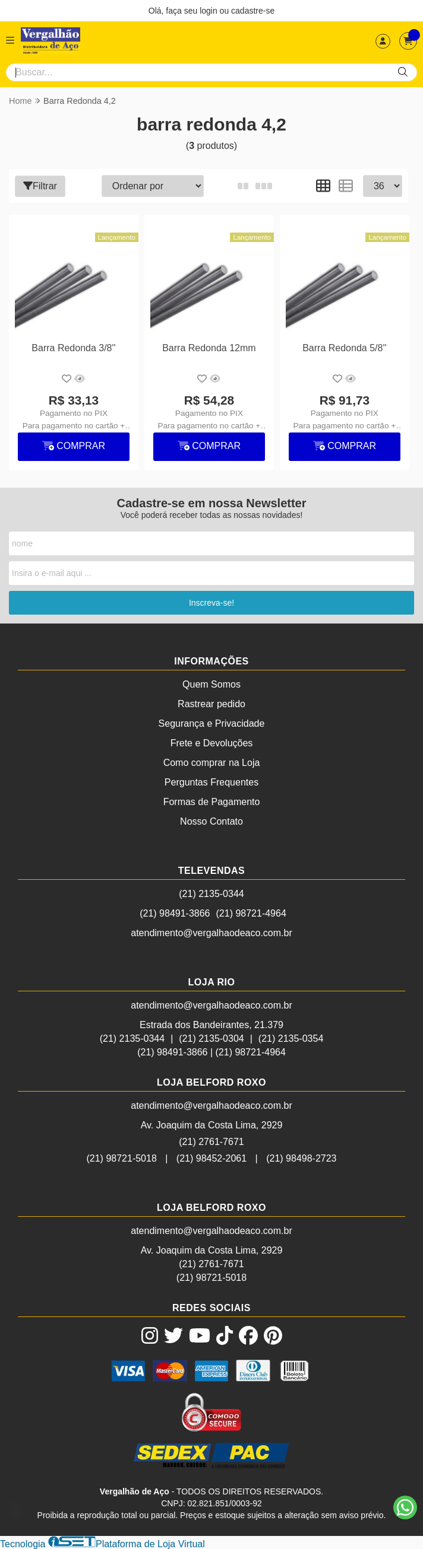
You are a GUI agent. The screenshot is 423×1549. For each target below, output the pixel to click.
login (209, 10)
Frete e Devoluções (212, 742)
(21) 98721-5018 (121, 1158)
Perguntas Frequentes (211, 782)
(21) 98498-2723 (301, 1158)
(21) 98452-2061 (211, 1158)
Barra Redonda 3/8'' (73, 347)
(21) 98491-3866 (175, 913)
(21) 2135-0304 (211, 1038)
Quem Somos (211, 684)
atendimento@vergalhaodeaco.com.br (211, 932)
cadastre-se (252, 10)
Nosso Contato (211, 821)
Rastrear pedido (211, 703)
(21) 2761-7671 (211, 1141)
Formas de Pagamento (211, 801)
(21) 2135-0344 (211, 893)
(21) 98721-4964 (251, 913)
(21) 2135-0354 (290, 1038)
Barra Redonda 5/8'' (344, 347)
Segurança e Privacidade (212, 723)
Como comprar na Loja (211, 762)
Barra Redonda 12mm (208, 347)
